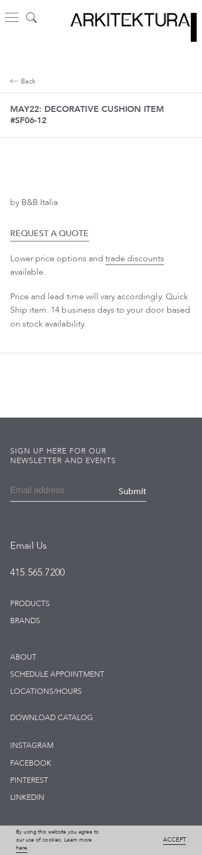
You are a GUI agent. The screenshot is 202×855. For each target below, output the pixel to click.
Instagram (31, 745)
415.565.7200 (37, 572)
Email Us (28, 546)
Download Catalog (52, 718)
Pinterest (29, 780)
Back (22, 81)
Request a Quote (49, 233)
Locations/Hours (46, 691)
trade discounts (135, 258)
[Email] (39, 491)
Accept (174, 840)
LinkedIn (27, 797)
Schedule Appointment (57, 674)
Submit (132, 491)
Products (30, 604)
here (21, 848)
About (23, 657)
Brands (25, 621)
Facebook (30, 763)
